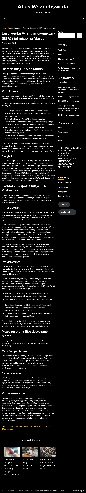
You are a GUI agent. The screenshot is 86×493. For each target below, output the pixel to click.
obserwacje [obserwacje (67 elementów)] (66, 164)
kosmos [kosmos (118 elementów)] (64, 161)
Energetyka (62, 192)
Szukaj (60, 32)
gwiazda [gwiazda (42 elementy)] (63, 158)
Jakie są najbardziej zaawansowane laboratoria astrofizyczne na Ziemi (68, 108)
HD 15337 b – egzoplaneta (68, 115)
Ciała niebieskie (64, 132)
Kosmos (61, 55)
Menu (4, 19)
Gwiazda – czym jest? (66, 63)
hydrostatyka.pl (64, 196)
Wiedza (64, 204)
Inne (10, 28)
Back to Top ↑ (78, 491)
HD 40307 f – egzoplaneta (68, 97)
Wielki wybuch (67, 212)
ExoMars (48, 426)
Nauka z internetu (65, 183)
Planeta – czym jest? (66, 59)
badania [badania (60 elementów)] (75, 147)
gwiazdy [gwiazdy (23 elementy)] (74, 158)
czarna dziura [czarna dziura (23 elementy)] (64, 150)
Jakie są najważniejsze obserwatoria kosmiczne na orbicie (69, 89)
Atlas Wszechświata (43, 6)
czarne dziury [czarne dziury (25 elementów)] (64, 153)
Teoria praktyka (64, 187)
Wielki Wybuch (64, 50)
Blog (60, 127)
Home (4, 28)
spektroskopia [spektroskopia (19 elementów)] (64, 167)
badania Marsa (12, 426)
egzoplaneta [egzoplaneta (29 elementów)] (64, 155)
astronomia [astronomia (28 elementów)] (63, 148)
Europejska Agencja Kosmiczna (31, 426)
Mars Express (7, 429)
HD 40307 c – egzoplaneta (68, 101)
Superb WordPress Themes (53, 491)
